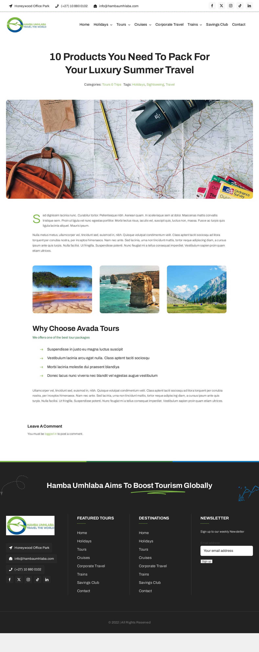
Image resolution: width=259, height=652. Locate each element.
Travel (170, 84)
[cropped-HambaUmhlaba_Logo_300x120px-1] (26, 18)
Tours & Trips (111, 84)
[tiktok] (240, 5)
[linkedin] (249, 5)
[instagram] (230, 5)
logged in (51, 433)
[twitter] (221, 5)
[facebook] (212, 5)
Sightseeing (155, 84)
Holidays (138, 84)
